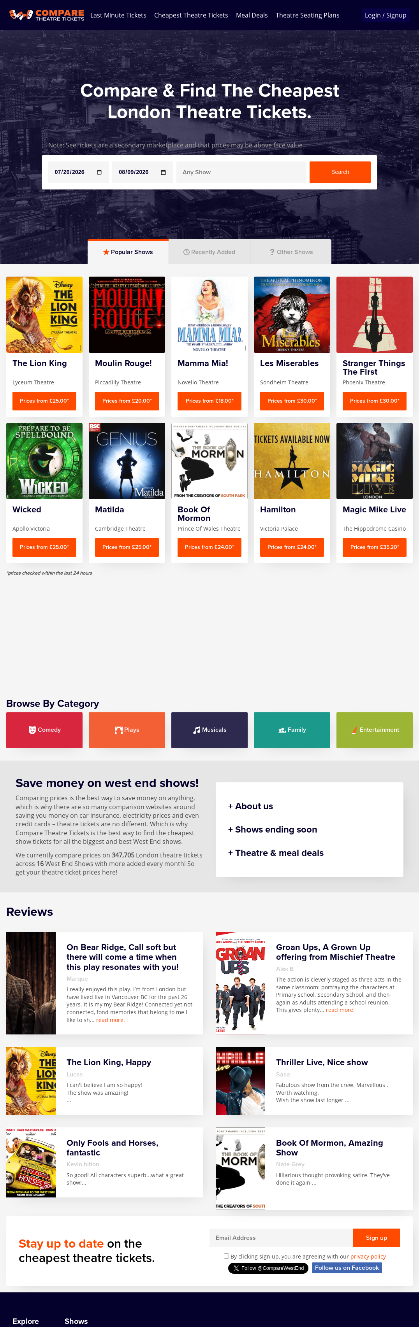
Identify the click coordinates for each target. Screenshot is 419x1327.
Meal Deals (252, 15)
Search (340, 172)
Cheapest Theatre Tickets (191, 15)
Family (292, 730)
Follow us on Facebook (347, 1268)
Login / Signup (386, 15)
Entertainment (374, 730)
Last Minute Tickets (118, 15)
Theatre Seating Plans (308, 15)
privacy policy (368, 1256)
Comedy (44, 730)
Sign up (376, 1238)
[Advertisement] (209, 631)
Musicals (210, 730)
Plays (127, 730)
